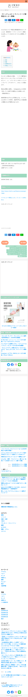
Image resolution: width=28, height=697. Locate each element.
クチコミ (3, 531)
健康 (2, 525)
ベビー (3, 573)
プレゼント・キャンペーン (8, 523)
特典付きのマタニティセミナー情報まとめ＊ (13, 456)
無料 (2, 579)
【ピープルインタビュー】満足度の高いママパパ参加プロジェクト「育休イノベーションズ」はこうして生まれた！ (13, 657)
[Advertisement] (14, 215)
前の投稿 (23, 242)
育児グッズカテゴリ (13, 254)
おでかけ (3, 527)
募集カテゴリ (23, 254)
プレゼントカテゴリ (12, 250)
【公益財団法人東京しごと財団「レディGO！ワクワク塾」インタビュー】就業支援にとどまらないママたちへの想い (13, 644)
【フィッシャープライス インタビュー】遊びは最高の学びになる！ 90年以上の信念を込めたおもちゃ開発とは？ (14, 632)
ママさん (3, 571)
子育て (3, 521)
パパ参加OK (4, 602)
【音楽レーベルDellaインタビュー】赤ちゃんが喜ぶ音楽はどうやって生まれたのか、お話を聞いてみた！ (14, 638)
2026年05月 (4, 616)
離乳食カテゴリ (22, 256)
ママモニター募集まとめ (8, 197)
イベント (3, 517)
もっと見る (8, 671)
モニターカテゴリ (22, 252)
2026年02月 (4, 610)
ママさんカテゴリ (11, 252)
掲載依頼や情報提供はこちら (9, 506)
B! (13, 20)
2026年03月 (4, 612)
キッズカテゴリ (22, 248)
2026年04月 (4, 614)
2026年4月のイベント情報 (19, 466)
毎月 (2, 583)
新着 (2, 515)
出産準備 (3, 585)
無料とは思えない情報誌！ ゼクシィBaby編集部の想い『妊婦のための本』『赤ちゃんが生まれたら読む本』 (13, 666)
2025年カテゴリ (10, 246)
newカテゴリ (13, 248)
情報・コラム (5, 529)
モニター (3, 581)
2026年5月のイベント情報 (19, 464)
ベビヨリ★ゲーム (6, 471)
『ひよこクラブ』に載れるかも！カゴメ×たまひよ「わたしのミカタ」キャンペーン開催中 (13, 349)
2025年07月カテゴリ (21, 246)
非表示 (8, 57)
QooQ (16, 696)
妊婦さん (3, 577)
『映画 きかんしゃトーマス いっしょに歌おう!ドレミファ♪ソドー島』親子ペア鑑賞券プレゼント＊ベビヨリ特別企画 (13, 479)
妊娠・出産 (4, 519)
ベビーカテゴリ (22, 250)
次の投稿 (4, 242)
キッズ (3, 575)
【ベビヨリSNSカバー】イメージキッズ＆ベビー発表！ (14, 326)
